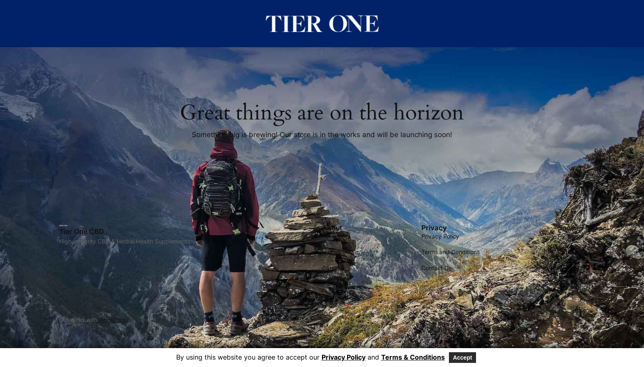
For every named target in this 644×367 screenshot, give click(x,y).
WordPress (113, 319)
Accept (462, 357)
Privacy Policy (344, 357)
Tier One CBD (81, 231)
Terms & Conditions (413, 357)
